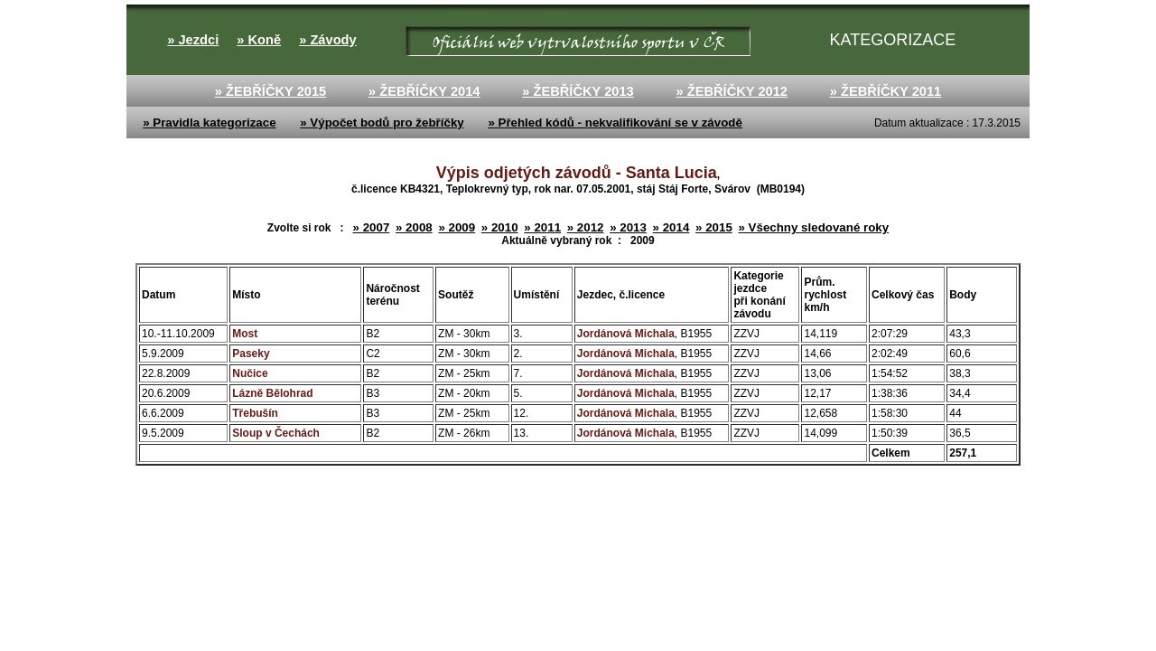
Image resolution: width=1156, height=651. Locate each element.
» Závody (328, 40)
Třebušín (255, 413)
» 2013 (628, 227)
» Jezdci (193, 40)
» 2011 (542, 227)
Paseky (250, 353)
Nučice (249, 373)
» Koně (259, 40)
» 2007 (371, 227)
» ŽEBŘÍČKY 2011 (886, 91)
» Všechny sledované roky (813, 227)
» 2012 (585, 227)
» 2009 (456, 227)
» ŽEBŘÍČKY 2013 (578, 91)
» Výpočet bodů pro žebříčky (381, 122)
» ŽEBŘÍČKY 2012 (732, 91)
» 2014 (671, 227)
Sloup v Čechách (276, 433)
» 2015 (713, 227)
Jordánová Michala (626, 333)
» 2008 (414, 227)
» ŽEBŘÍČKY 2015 (271, 91)
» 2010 (499, 227)
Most (244, 333)
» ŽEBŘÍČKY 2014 (424, 91)
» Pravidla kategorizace (209, 122)
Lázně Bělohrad (272, 393)
